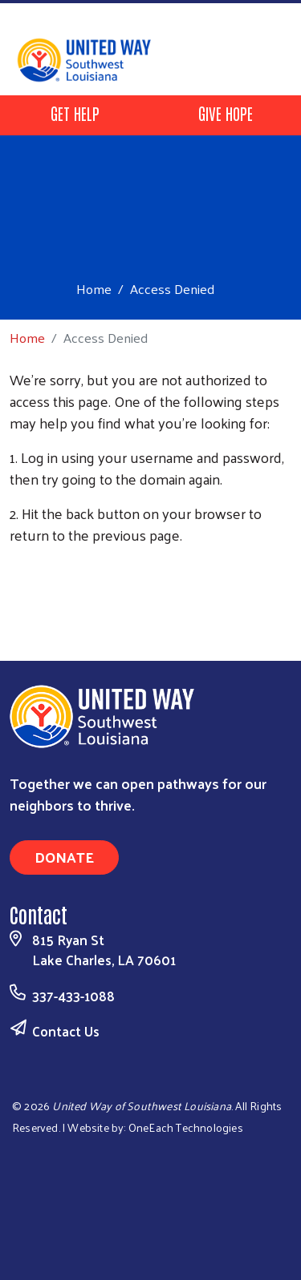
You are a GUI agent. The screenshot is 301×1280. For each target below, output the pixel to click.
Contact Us (66, 1031)
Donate (64, 856)
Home (94, 289)
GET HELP (75, 113)
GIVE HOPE (225, 113)
